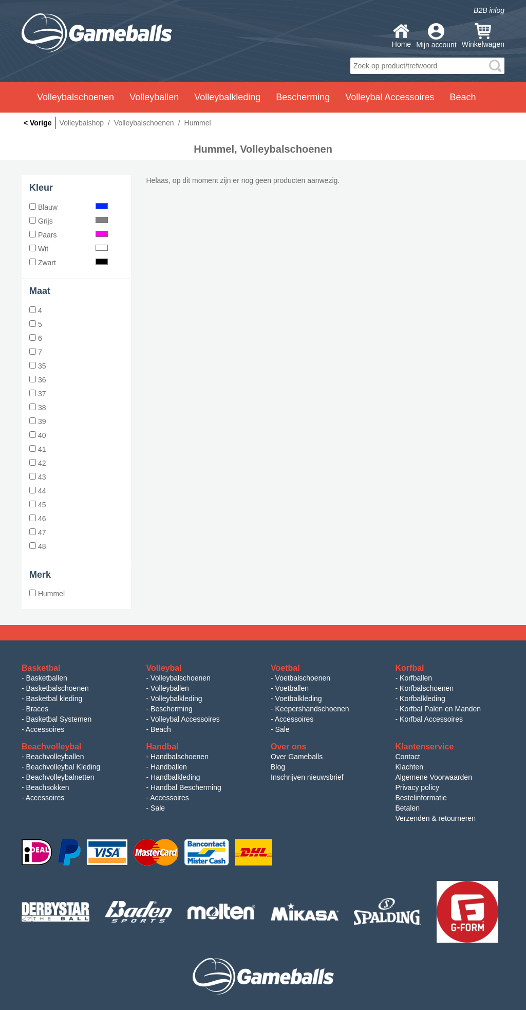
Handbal (162, 746)
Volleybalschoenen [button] (75, 97)
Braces (37, 709)
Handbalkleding (175, 777)
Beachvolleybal (52, 746)
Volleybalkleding (176, 698)
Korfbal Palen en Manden (440, 709)
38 (37, 407)
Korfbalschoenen (427, 688)
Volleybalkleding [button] (227, 97)
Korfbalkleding (422, 698)
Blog (278, 767)
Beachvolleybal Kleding (63, 767)
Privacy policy (418, 787)
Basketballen (46, 678)
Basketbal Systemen (59, 719)
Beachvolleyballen (55, 756)
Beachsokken (47, 787)
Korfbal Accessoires (431, 719)
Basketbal (41, 668)
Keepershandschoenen (312, 709)
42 (37, 463)
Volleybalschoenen (181, 678)
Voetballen (292, 688)
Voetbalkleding (298, 698)
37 (37, 394)
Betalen (408, 808)
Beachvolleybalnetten (60, 777)
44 (37, 491)
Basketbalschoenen (57, 688)
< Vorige (38, 123)
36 (37, 380)
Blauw (68, 207)
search (495, 66)
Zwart (68, 263)
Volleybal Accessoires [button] (389, 97)
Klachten (409, 767)
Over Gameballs (297, 756)
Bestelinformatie (421, 798)
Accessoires (45, 729)
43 (37, 477)
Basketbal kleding (54, 698)
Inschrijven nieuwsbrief (307, 777)
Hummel (47, 594)
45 (37, 505)
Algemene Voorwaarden (434, 777)
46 (37, 519)
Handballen (169, 767)
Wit (68, 249)
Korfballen (416, 678)
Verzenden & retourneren (436, 818)
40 (37, 435)
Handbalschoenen (180, 756)
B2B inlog (489, 10)
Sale (282, 729)
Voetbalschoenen (302, 678)
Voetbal (285, 668)
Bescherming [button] (303, 97)
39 (37, 421)
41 (37, 449)
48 (37, 546)
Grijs (68, 221)
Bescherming (172, 709)
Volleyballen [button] (154, 97)
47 (37, 532)
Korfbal (410, 668)
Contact (408, 756)
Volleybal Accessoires (185, 719)
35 (37, 366)
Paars (68, 235)
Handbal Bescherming (186, 787)
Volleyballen (170, 688)
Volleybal (164, 668)
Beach (462, 97)
